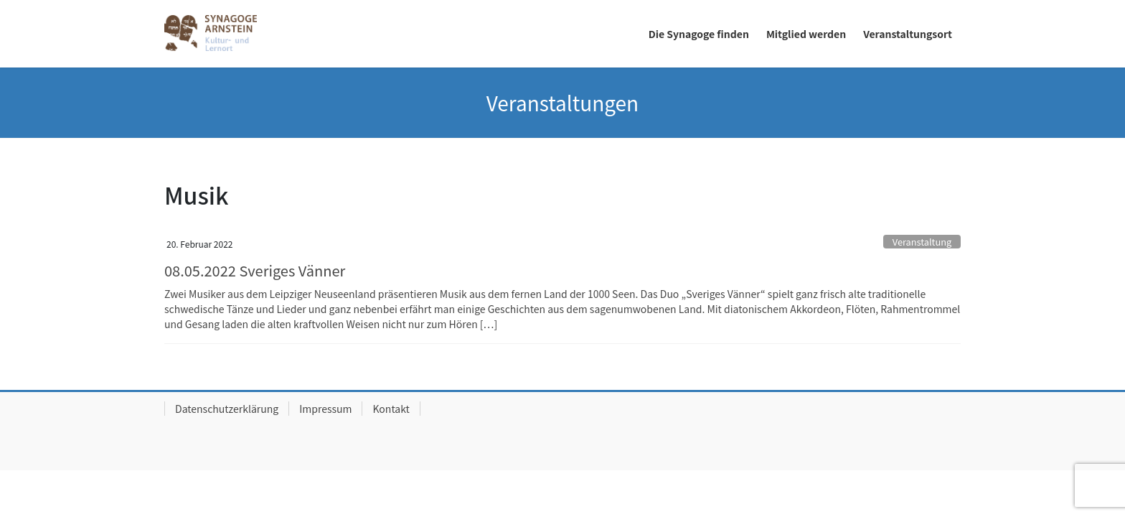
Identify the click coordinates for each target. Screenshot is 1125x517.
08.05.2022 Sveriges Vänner (254, 270)
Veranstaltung (922, 241)
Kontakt (390, 408)
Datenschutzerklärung (226, 408)
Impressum (325, 408)
